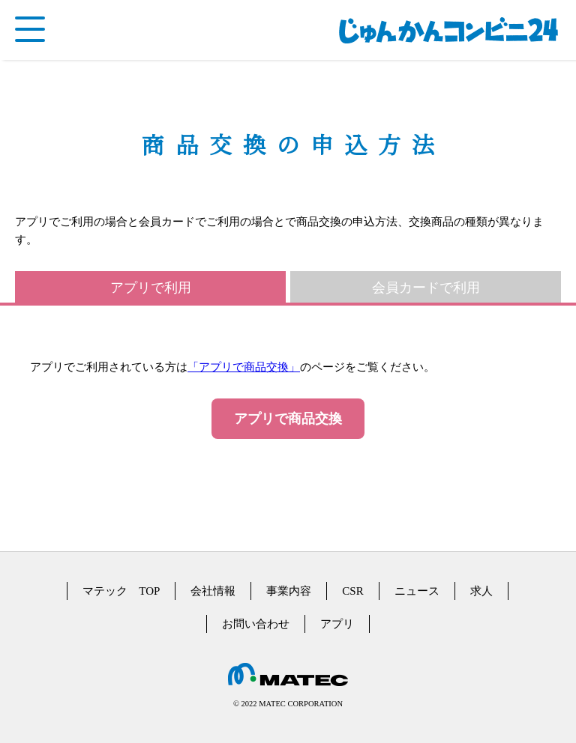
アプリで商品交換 (288, 418)
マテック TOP (121, 591)
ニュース (417, 591)
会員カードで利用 (426, 287)
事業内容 (288, 591)
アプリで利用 (150, 287)
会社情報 (213, 591)
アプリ (337, 624)
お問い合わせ (256, 624)
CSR (352, 591)
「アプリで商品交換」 (244, 367)
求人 (481, 591)
